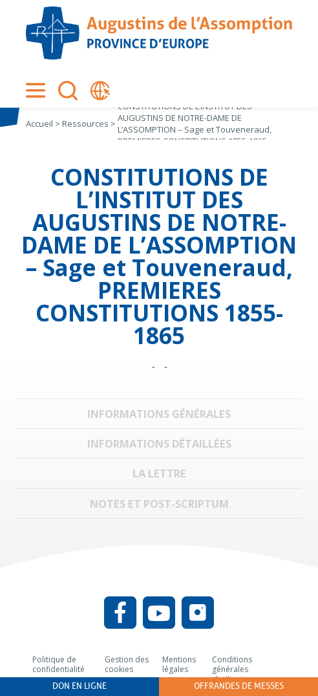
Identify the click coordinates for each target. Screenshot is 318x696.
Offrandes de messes (239, 686)
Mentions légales (179, 664)
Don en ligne (79, 686)
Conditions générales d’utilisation (233, 669)
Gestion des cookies (127, 664)
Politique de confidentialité (58, 664)
